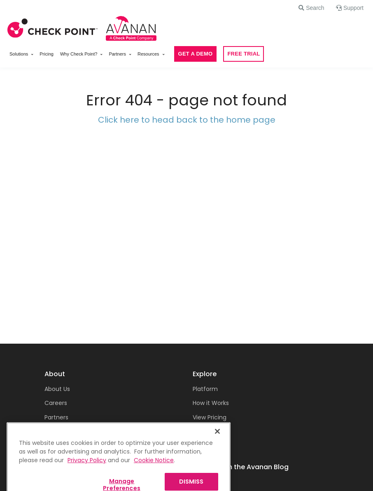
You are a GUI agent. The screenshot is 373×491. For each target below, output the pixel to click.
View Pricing (209, 417)
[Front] (52, 27)
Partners (117, 53)
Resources (148, 53)
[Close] (217, 440)
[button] (311, 8)
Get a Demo (210, 446)
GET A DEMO (195, 54)
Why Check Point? (78, 53)
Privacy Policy (87, 469)
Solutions (18, 53)
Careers (55, 403)
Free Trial (206, 431)
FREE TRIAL (243, 54)
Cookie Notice (154, 469)
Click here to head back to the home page (186, 120)
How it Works (211, 403)
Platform (205, 389)
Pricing (47, 53)
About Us (57, 389)
